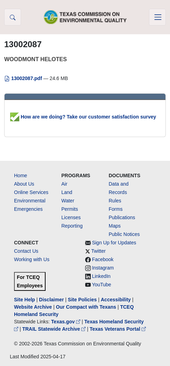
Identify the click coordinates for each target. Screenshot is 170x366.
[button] (12, 17)
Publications (122, 217)
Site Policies (82, 299)
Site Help (24, 299)
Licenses (71, 217)
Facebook (102, 259)
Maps (115, 226)
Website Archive (33, 307)
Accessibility (116, 299)
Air (64, 184)
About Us (24, 184)
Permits (69, 209)
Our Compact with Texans (86, 307)
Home (20, 175)
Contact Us (26, 251)
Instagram (103, 268)
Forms (116, 209)
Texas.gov (66, 321)
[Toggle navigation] (157, 17)
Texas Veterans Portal (118, 329)
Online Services (31, 192)
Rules (115, 200)
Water (67, 200)
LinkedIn (101, 276)
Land (66, 192)
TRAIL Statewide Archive (54, 329)
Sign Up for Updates (114, 242)
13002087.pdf (23, 78)
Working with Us (31, 259)
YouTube (101, 284)
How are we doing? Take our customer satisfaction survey (83, 117)
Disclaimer (51, 299)
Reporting (72, 226)
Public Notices (124, 234)
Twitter (98, 251)
